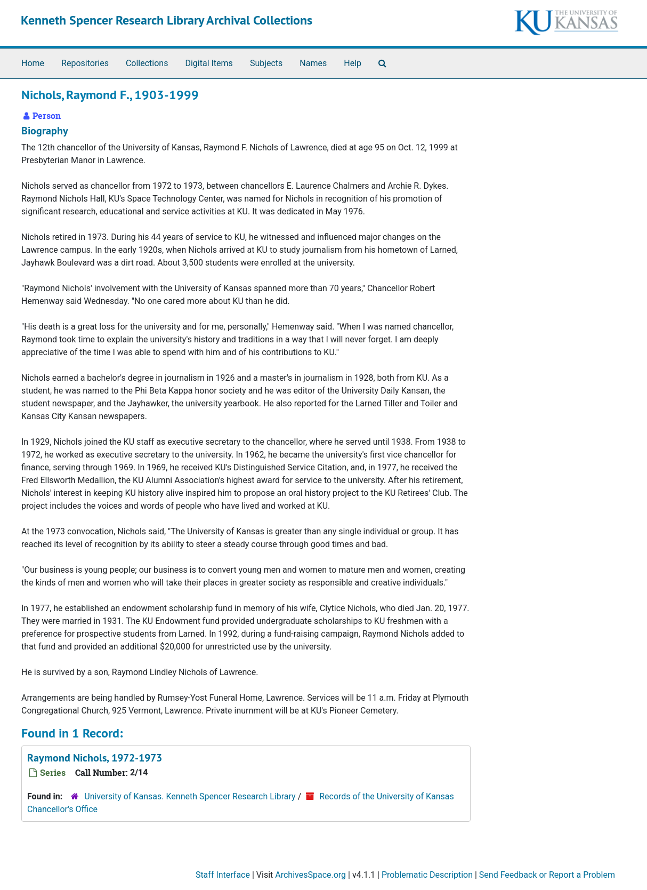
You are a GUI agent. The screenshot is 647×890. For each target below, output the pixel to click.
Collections (147, 63)
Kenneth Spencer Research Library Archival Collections (166, 20)
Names (313, 63)
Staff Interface (223, 875)
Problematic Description (427, 875)
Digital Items (208, 63)
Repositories (85, 63)
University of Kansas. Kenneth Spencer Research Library (189, 796)
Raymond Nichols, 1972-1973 (94, 758)
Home (32, 63)
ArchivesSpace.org (310, 875)
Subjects (266, 63)
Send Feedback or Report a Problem (547, 875)
